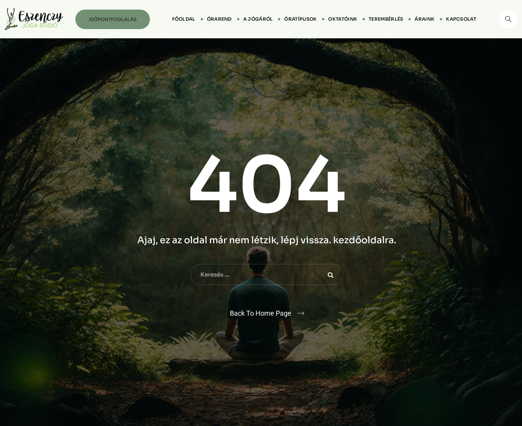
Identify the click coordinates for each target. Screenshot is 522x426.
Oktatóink (342, 19)
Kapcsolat (461, 19)
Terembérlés (386, 19)
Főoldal (183, 19)
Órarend (219, 19)
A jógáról (258, 19)
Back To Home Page (260, 313)
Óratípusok (300, 19)
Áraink (424, 19)
